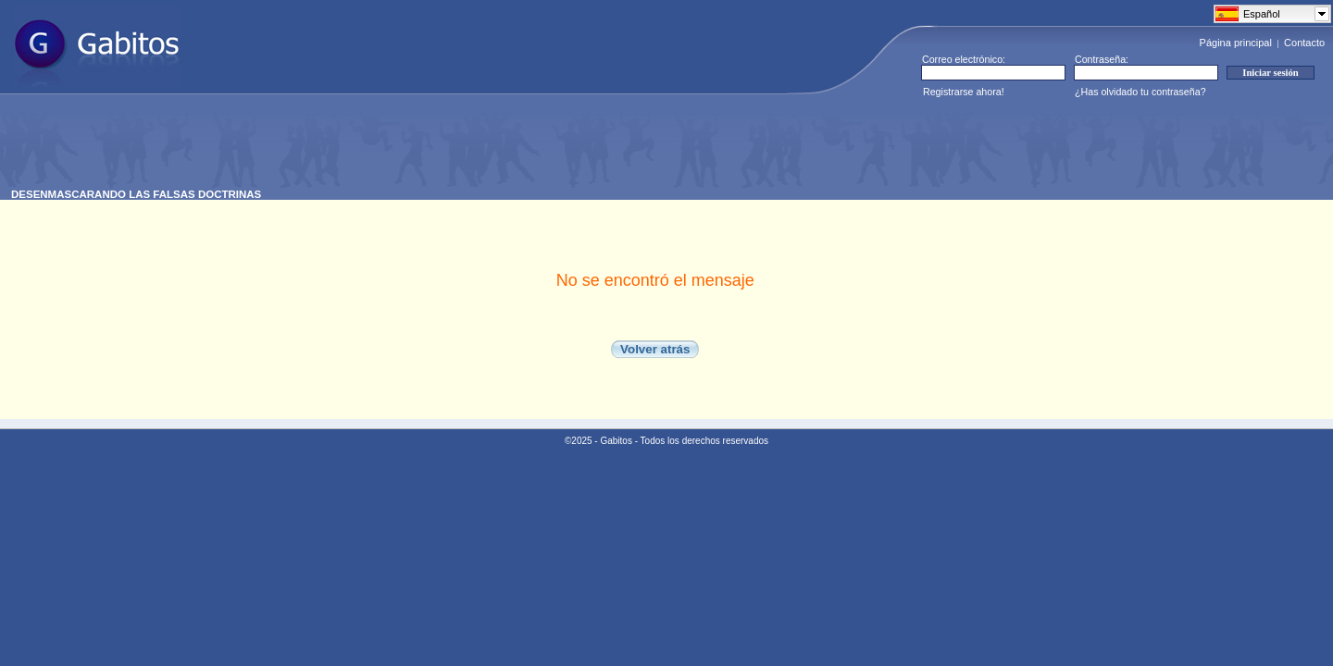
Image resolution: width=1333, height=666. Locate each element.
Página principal (1236, 42)
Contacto (1304, 42)
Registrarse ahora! (963, 91)
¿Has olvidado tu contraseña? (1140, 91)
